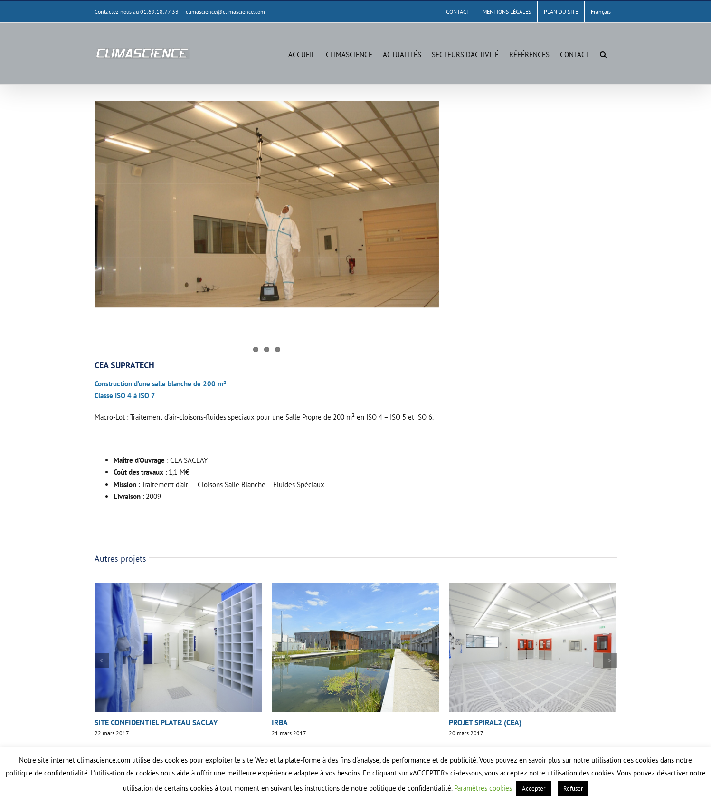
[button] (603, 53)
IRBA (280, 722)
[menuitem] (601, 11)
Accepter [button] (533, 789)
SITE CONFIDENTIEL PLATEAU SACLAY (156, 722)
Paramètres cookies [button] (483, 788)
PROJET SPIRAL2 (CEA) (485, 722)
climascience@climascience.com (225, 11)
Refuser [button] (573, 789)
